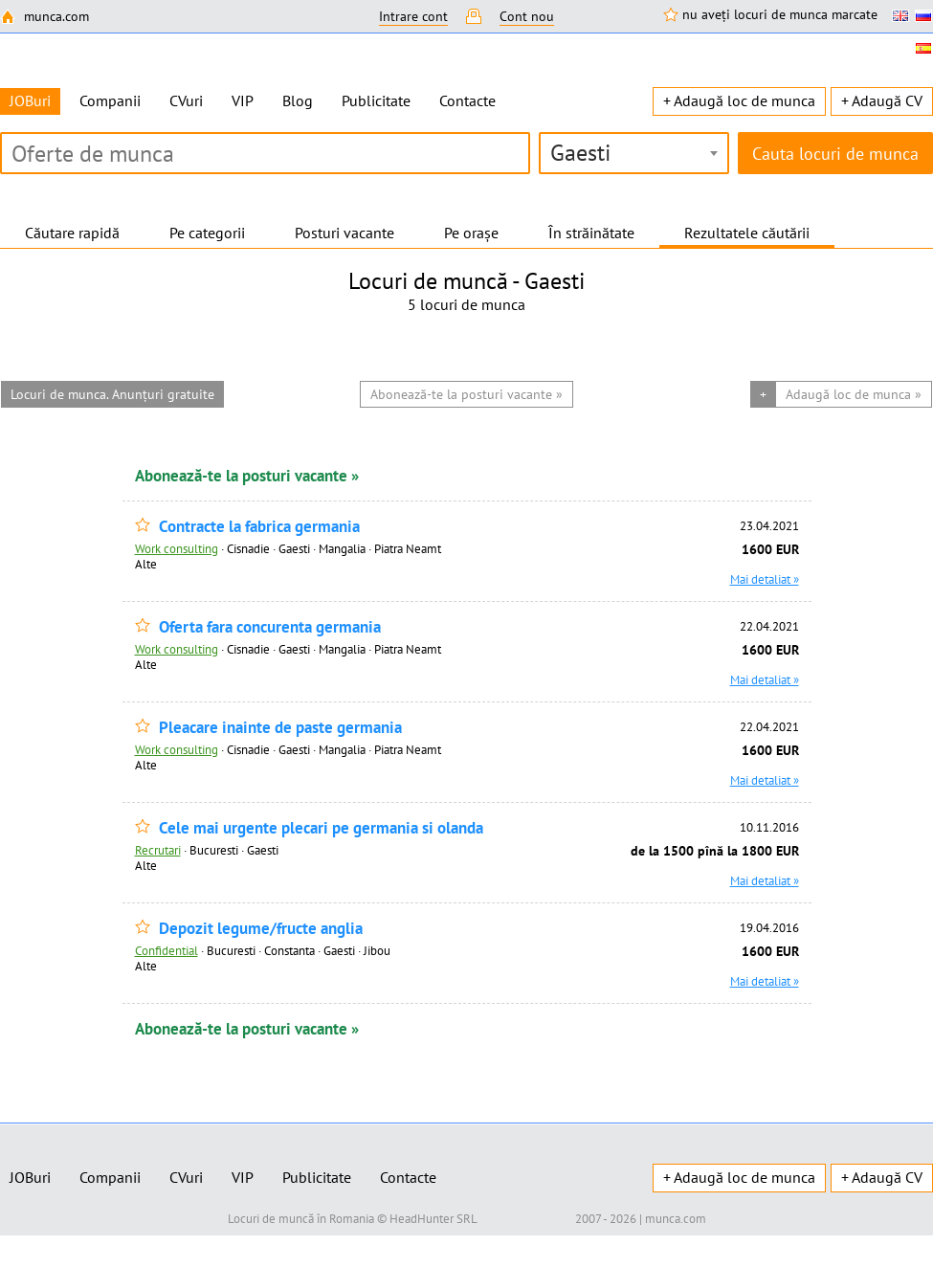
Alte (146, 563)
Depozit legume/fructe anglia (261, 929)
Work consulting (176, 548)
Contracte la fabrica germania (259, 527)
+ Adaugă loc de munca (739, 100)
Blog (297, 100)
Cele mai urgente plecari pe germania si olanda (321, 828)
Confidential (166, 950)
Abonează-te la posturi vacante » (247, 475)
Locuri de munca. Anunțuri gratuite (112, 394)
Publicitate (376, 100)
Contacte (467, 100)
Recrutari (158, 849)
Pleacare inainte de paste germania (280, 728)
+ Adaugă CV (881, 100)
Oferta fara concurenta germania (270, 627)
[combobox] (634, 153)
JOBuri (30, 1177)
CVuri (186, 100)
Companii (110, 100)
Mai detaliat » (764, 579)
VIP (243, 100)
